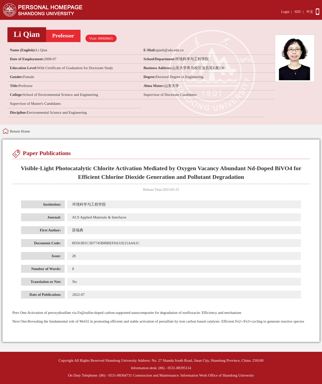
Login (285, 12)
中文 (309, 12)
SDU (298, 12)
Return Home (20, 131)
